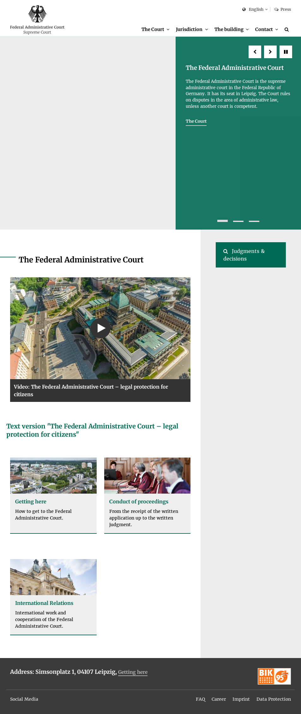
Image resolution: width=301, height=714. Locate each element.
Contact (264, 29)
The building (229, 29)
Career (219, 699)
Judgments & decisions (244, 255)
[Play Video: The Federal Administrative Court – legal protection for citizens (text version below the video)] (100, 328)
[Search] (288, 29)
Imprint (241, 699)
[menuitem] (155, 29)
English (252, 10)
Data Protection (273, 699)
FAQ (200, 699)
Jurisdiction (189, 29)
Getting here (132, 672)
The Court (152, 29)
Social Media (24, 699)
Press (282, 9)
